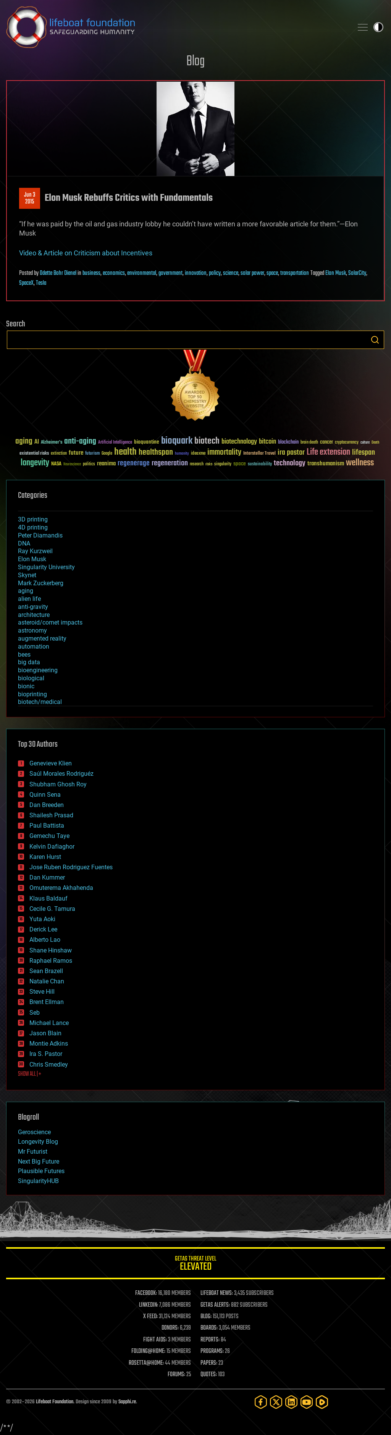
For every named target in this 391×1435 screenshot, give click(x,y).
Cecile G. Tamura (52, 908)
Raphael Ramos (50, 960)
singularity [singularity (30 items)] (222, 464)
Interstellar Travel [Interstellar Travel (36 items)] (259, 454)
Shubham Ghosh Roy (58, 784)
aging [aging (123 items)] (23, 441)
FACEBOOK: (146, 1293)
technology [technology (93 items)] (289, 463)
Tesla (41, 283)
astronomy (32, 630)
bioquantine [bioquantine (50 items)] (146, 442)
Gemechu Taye (49, 835)
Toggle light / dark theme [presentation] (378, 27)
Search (375, 340)
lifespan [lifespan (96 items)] (363, 452)
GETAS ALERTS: (215, 1305)
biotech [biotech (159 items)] (207, 441)
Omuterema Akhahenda (61, 887)
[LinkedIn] (291, 1402)
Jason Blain (45, 1033)
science (230, 273)
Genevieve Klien (50, 763)
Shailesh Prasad (51, 815)
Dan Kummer (47, 877)
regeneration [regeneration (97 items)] (170, 463)
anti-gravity (33, 606)
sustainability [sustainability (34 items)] (260, 464)
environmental (141, 273)
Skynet (27, 575)
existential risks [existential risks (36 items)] (34, 454)
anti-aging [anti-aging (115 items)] (80, 441)
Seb (34, 1012)
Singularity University (46, 567)
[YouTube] (307, 1402)
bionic (26, 686)
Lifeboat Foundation (54, 1402)
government (170, 273)
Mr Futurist (32, 1151)
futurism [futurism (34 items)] (92, 454)
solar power (252, 273)
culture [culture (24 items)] (365, 443)
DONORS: (170, 1328)
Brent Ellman (46, 1002)
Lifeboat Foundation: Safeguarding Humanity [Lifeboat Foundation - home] (176, 27)
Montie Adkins (48, 1043)
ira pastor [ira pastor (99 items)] (291, 452)
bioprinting (32, 694)
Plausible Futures (41, 1171)
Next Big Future (38, 1161)
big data (29, 662)
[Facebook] (261, 1402)
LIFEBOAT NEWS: (216, 1293)
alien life (29, 598)
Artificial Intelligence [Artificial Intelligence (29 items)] (115, 442)
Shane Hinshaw (50, 950)
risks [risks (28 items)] (208, 464)
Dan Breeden (46, 805)
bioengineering (38, 670)
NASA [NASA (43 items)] (56, 464)
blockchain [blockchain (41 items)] (288, 442)
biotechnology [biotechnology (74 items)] (239, 442)
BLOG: (206, 1317)
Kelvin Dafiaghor (51, 846)
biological (31, 678)
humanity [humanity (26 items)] (182, 454)
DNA (24, 543)
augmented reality (42, 638)
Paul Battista (46, 825)
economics (114, 273)
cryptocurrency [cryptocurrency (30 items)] (347, 442)
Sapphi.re (127, 1402)
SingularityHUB (38, 1181)
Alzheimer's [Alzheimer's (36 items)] (51, 443)
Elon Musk (335, 273)
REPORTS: (210, 1340)
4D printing (33, 527)
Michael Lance (49, 1023)
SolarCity (357, 273)
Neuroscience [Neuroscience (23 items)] (72, 465)
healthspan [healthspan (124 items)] (156, 452)
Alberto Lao (44, 939)
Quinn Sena (45, 794)
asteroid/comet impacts (50, 622)
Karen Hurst (45, 856)
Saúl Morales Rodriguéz (61, 773)
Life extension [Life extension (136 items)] (328, 452)
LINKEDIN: (148, 1305)
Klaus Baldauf (48, 898)
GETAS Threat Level (195, 1264)
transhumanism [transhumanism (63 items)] (325, 463)
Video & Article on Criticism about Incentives (85, 253)
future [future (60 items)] (76, 453)
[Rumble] (322, 1402)
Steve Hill (42, 991)
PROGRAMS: (212, 1351)
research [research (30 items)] (197, 464)
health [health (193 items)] (125, 452)
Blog (195, 62)
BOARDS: (209, 1328)
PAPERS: (208, 1363)
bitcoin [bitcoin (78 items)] (267, 442)
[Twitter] (276, 1402)
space (272, 273)
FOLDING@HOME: (148, 1351)
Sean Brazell (46, 971)
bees (24, 654)
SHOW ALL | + (29, 1074)
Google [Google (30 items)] (107, 453)
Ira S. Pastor (45, 1053)
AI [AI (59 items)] (36, 442)
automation (33, 646)
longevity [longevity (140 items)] (35, 463)
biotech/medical (40, 701)
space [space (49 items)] (239, 463)
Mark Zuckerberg (40, 583)
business (91, 273)
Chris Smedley (48, 1064)
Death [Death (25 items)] (375, 443)
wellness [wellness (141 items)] (360, 463)
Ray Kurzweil (35, 551)
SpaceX (26, 283)
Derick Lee (43, 929)
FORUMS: (176, 1375)
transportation (294, 273)
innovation (196, 273)
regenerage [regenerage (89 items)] (134, 463)
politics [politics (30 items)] (89, 464)
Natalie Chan (46, 981)
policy (215, 273)
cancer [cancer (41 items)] (326, 442)
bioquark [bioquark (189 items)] (176, 441)
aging (25, 590)
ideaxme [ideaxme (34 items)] (198, 454)
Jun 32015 (29, 198)
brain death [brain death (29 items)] (309, 442)
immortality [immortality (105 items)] (224, 452)
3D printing (33, 519)
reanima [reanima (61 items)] (106, 463)
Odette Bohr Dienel (58, 273)
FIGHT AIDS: (155, 1340)
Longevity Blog (38, 1141)
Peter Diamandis (40, 535)
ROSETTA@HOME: (146, 1363)
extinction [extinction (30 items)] (59, 453)
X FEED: (150, 1317)
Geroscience (34, 1132)
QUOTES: (208, 1375)
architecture (34, 614)
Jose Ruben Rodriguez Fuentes (71, 867)
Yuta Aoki (42, 919)
